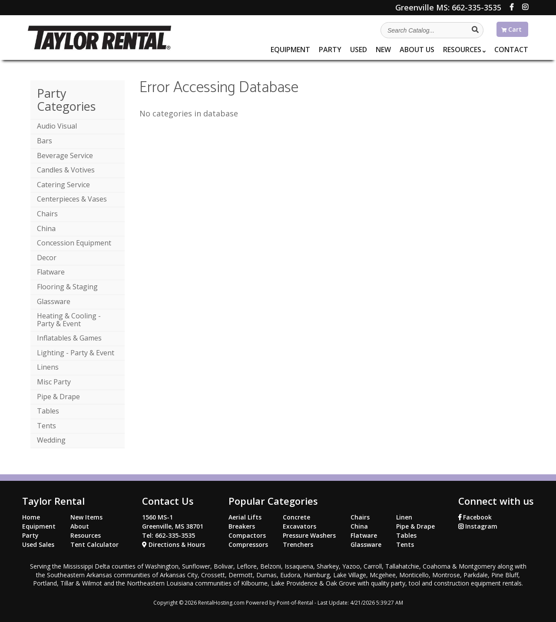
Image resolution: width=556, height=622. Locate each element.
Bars (44, 141)
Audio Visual (57, 126)
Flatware (51, 272)
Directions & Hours (173, 544)
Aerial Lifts (244, 517)
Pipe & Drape (58, 396)
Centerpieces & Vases (72, 199)
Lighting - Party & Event (75, 352)
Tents (46, 425)
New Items (86, 517)
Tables (48, 411)
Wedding (51, 440)
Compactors (247, 535)
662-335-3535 (448, 7)
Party (330, 49)
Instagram (477, 526)
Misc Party (54, 382)
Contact (511, 49)
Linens (48, 367)
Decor (46, 257)
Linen (404, 517)
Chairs (47, 213)
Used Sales (38, 544)
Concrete (296, 517)
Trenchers (298, 544)
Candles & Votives (66, 170)
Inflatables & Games (69, 338)
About (79, 526)
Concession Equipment (74, 243)
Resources (464, 49)
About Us (417, 49)
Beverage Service (65, 155)
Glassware (53, 301)
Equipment (290, 49)
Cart (511, 29)
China (46, 228)
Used (358, 49)
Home (31, 517)
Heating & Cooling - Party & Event (69, 319)
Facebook (475, 517)
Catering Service (63, 184)
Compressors (248, 544)
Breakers (241, 526)
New (383, 49)
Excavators (299, 526)
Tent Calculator (94, 544)
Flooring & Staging (67, 286)
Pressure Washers (309, 535)
